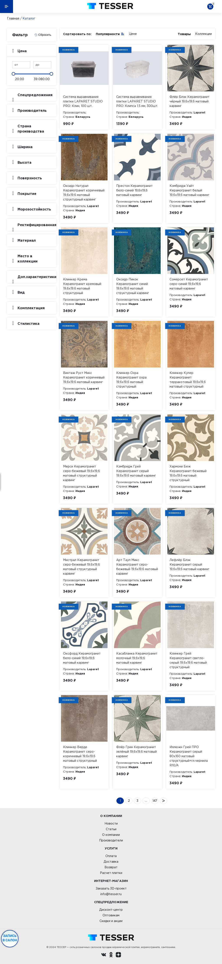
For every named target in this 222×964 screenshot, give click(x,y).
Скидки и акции (111, 921)
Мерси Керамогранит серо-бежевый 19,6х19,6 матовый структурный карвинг (81, 473)
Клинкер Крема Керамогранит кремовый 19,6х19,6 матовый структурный (82, 286)
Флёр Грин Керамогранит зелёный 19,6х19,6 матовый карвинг (136, 751)
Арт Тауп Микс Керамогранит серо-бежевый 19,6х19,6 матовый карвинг (137, 566)
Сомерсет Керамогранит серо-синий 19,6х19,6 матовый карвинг (189, 284)
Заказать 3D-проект (111, 888)
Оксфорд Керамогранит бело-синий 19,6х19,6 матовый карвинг (82, 658)
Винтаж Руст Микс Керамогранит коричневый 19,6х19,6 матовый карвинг (83, 377)
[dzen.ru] (118, 955)
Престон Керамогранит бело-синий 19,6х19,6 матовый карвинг (134, 190)
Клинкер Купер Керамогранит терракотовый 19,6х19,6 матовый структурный (188, 379)
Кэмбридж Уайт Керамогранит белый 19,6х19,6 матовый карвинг (189, 190)
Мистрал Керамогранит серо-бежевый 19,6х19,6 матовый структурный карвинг (81, 566)
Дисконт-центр (111, 909)
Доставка (111, 861)
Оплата (111, 856)
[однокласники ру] (111, 955)
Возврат (111, 867)
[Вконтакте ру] (103, 955)
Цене (133, 34)
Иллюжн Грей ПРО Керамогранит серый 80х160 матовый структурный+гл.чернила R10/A (189, 756)
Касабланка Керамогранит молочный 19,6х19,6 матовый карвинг (136, 658)
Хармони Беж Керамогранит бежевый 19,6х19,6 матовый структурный (188, 473)
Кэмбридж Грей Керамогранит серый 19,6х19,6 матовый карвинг (136, 471)
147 (154, 800)
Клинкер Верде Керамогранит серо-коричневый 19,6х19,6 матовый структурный (80, 753)
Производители (111, 840)
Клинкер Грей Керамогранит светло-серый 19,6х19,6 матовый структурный (188, 660)
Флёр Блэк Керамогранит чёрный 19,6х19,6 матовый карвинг (189, 101)
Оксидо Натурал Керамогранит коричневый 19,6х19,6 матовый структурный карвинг (83, 192)
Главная (13, 18)
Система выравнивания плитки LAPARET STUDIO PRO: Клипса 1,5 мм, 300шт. (137, 101)
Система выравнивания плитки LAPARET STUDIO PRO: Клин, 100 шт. (83, 101)
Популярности (110, 34)
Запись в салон (10, 938)
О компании (111, 834)
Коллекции (203, 34)
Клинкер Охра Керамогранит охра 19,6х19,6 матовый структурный (131, 379)
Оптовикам (111, 915)
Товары (184, 34)
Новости (111, 823)
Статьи (111, 829)
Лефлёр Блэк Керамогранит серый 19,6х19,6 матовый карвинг (189, 564)
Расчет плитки (111, 873)
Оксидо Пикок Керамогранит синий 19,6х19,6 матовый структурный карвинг (132, 286)
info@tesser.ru (111, 894)
